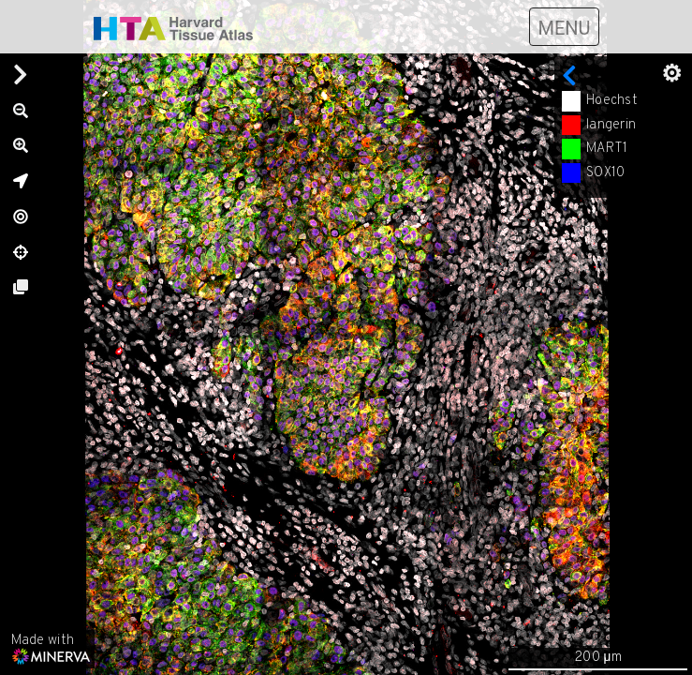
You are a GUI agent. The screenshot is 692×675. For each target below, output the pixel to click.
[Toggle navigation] (563, 27)
